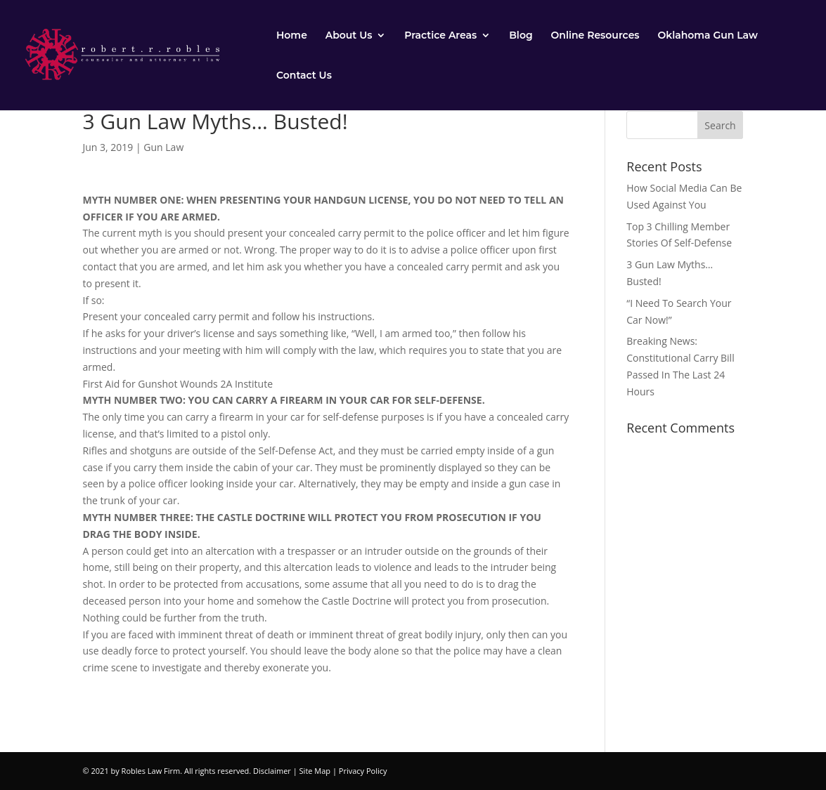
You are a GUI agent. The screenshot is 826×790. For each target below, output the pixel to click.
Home (291, 35)
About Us (349, 35)
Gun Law (163, 147)
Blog (520, 35)
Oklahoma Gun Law (707, 35)
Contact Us (304, 75)
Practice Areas (440, 35)
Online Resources (595, 35)
